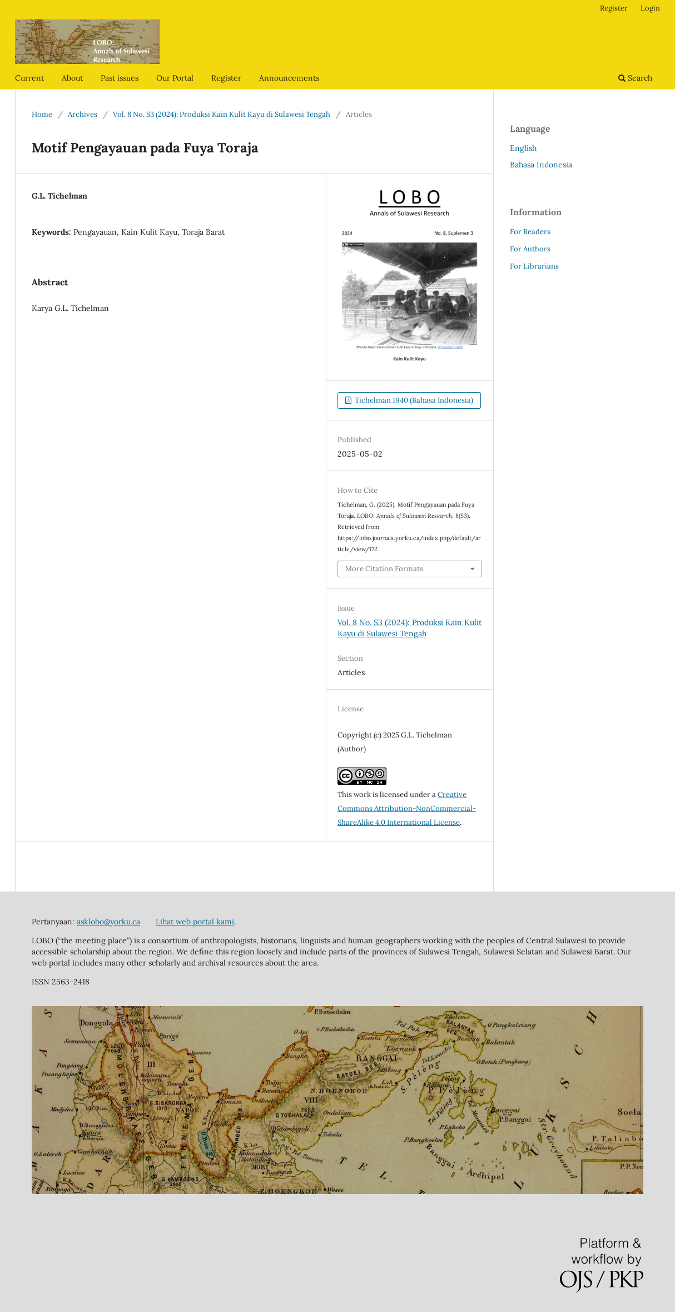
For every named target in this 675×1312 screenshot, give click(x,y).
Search (635, 78)
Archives (82, 114)
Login (650, 8)
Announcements (289, 78)
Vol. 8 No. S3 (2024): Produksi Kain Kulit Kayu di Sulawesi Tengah (221, 114)
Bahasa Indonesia (541, 165)
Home (42, 114)
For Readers (530, 231)
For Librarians (534, 266)
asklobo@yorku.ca (108, 922)
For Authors (530, 249)
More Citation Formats (384, 568)
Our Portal (174, 78)
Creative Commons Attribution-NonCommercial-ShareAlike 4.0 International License (407, 808)
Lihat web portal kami (195, 922)
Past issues (119, 78)
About (72, 78)
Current (29, 78)
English (523, 148)
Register (226, 78)
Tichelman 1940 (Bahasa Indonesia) (413, 400)
